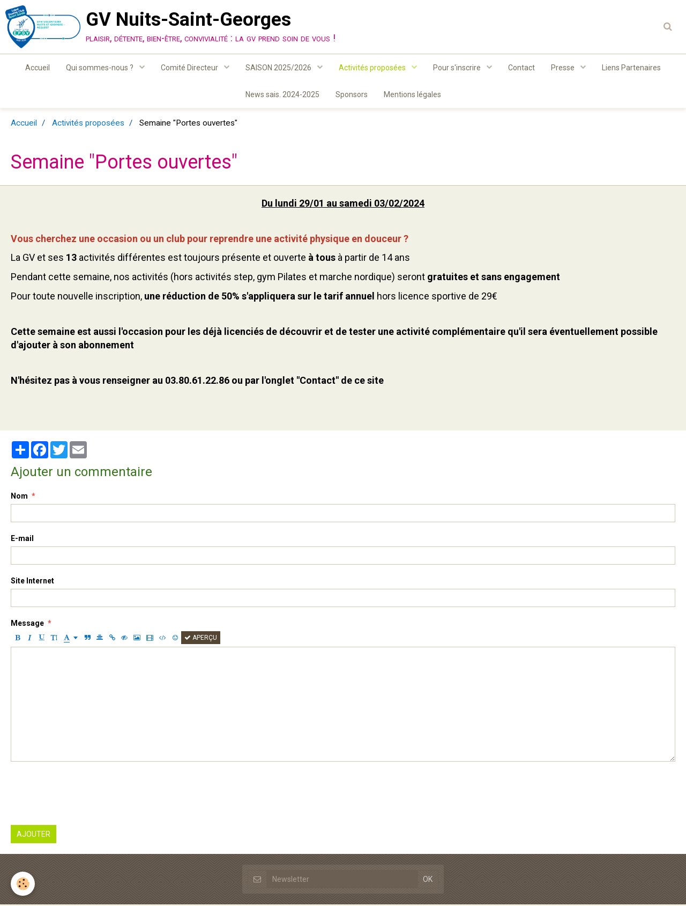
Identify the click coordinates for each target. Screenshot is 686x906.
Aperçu (200, 639)
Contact (521, 67)
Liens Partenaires (631, 67)
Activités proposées (373, 67)
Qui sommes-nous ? (100, 67)
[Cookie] (23, 884)
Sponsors (351, 94)
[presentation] (92, 795)
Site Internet (32, 582)
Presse (563, 67)
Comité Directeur (190, 67)
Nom (19, 497)
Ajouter (33, 835)
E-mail (22, 540)
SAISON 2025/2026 (279, 67)
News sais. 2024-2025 (282, 94)
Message (27, 624)
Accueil (37, 67)
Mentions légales (412, 94)
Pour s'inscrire (457, 67)
